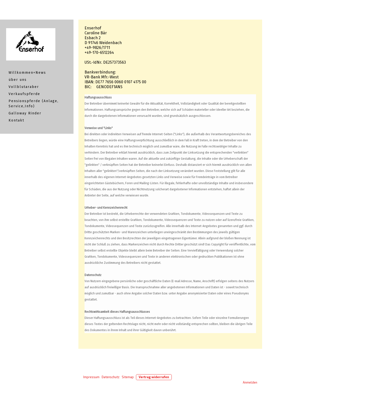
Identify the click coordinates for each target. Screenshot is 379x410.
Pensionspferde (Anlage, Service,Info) (34, 103)
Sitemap (128, 377)
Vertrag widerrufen (154, 377)
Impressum (91, 377)
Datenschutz (111, 377)
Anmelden (250, 382)
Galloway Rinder (25, 113)
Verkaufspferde (24, 94)
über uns (18, 80)
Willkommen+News (27, 73)
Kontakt (16, 120)
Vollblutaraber (24, 87)
